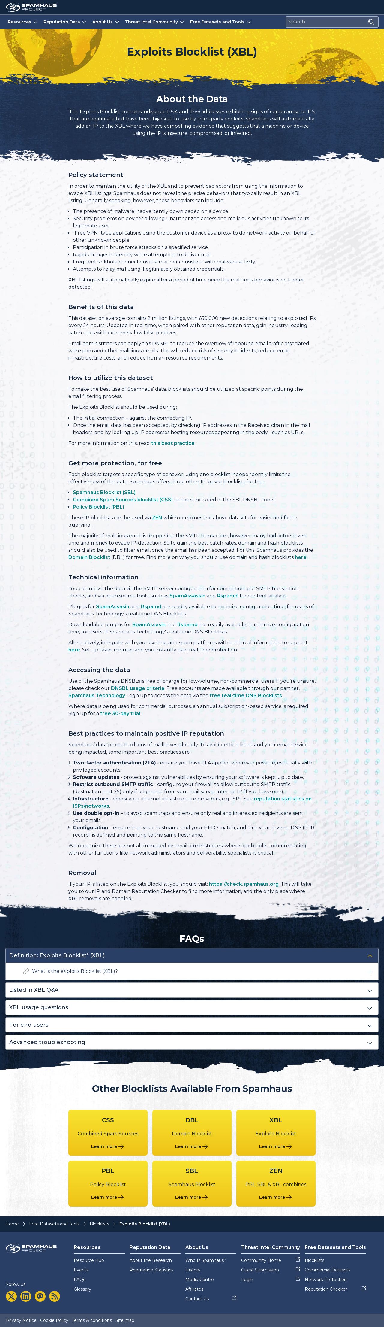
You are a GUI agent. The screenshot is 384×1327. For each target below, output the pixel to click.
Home (12, 1224)
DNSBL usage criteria (137, 688)
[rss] (54, 1296)
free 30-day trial (120, 713)
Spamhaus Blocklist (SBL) (104, 492)
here (74, 650)
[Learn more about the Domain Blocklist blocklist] (191, 1146)
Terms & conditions (92, 1320)
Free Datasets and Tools (221, 22)
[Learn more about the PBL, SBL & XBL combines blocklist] (275, 1197)
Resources (23, 22)
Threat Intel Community (155, 22)
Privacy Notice (21, 1320)
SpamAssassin (188, 596)
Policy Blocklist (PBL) (98, 507)
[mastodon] (40, 1296)
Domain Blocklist (89, 557)
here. (301, 557)
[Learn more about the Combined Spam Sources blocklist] (107, 1146)
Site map (125, 1320)
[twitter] (11, 1296)
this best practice (173, 443)
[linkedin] (25, 1296)
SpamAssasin (112, 606)
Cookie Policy (54, 1320)
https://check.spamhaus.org (244, 884)
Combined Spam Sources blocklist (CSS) (123, 500)
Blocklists (99, 1224)
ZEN (157, 518)
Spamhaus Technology (96, 695)
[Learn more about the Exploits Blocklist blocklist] (275, 1146)
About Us (106, 22)
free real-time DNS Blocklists (246, 695)
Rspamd (227, 596)
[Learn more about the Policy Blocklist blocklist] (107, 1197)
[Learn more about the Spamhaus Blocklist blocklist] (191, 1197)
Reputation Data (66, 22)
